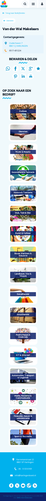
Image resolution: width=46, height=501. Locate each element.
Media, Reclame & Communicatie (23, 397)
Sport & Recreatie (23, 436)
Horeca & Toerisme (23, 192)
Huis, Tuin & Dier (23, 213)
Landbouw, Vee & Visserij (23, 275)
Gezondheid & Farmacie (23, 172)
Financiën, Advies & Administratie (23, 417)
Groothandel (23, 314)
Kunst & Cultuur (23, 233)
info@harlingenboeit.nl (25, 475)
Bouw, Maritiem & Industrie (23, 255)
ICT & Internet (23, 355)
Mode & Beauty (23, 152)
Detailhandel (23, 294)
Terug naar (15, 13)
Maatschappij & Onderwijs (23, 336)
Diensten (9, 20)
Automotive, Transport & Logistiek (23, 377)
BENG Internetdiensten (24, 498)
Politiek (23, 111)
